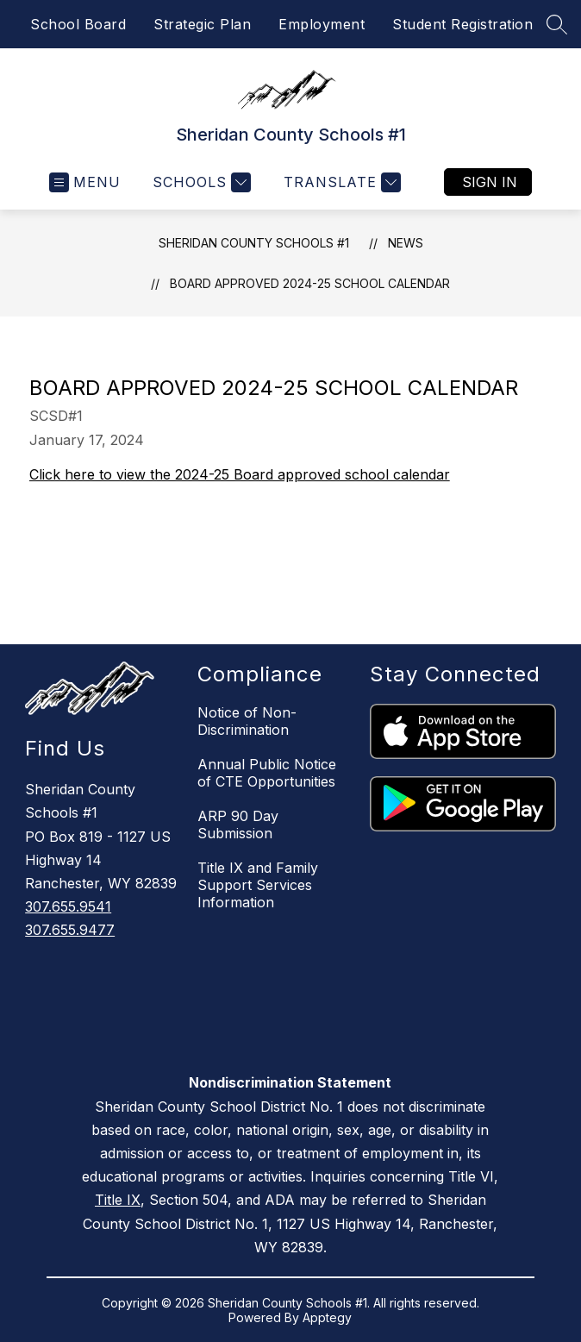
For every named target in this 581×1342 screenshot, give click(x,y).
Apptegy (327, 1317)
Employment (321, 24)
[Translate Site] (340, 182)
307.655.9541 (68, 906)
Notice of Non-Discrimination (247, 721)
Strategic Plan (202, 24)
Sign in (489, 182)
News (405, 242)
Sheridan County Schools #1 (254, 242)
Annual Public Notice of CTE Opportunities (266, 773)
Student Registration (462, 24)
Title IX (118, 1199)
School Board (78, 24)
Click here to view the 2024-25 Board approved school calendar (239, 474)
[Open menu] (85, 182)
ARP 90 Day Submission (237, 824)
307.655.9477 (70, 929)
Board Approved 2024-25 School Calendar (310, 283)
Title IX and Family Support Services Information (257, 885)
